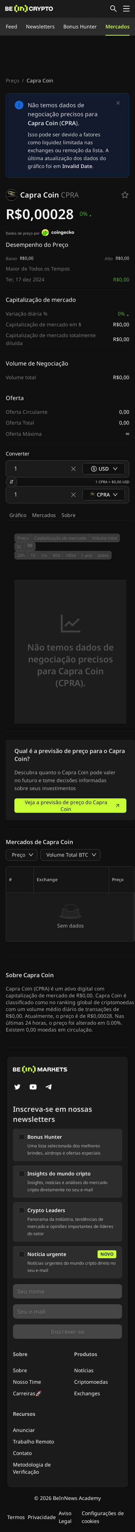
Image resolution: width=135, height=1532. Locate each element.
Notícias (84, 1370)
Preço (12, 80)
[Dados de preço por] (58, 233)
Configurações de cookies (103, 1517)
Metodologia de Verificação (32, 1468)
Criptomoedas (91, 1381)
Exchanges (87, 1393)
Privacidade (42, 1517)
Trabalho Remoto (33, 1441)
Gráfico (17, 515)
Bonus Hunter (80, 26)
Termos (16, 1517)
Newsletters (40, 26)
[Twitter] (17, 1088)
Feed (11, 26)
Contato (22, 1453)
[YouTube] (33, 1088)
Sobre (69, 515)
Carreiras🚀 (27, 1393)
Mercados (117, 26)
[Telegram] (49, 1088)
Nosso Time (27, 1381)
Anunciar (24, 1430)
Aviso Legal (65, 1517)
